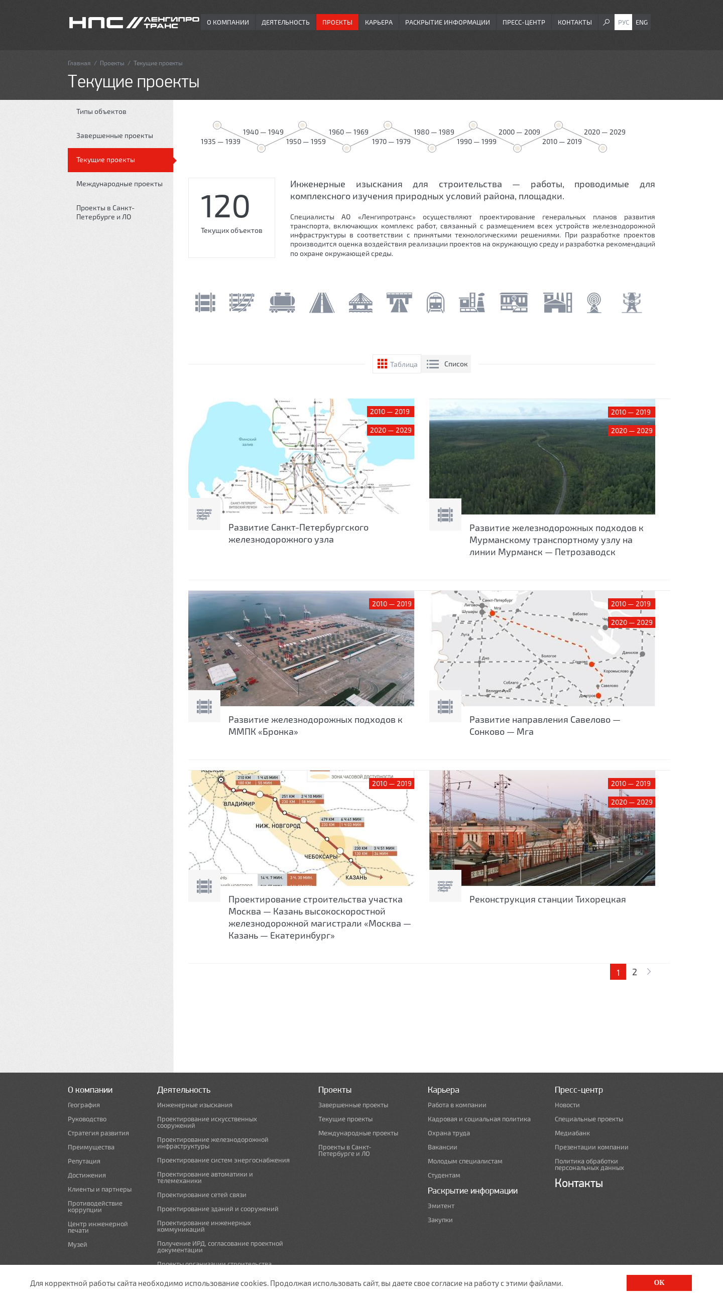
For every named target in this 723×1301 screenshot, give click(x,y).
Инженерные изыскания (194, 1105)
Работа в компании (457, 1105)
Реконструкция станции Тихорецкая (547, 898)
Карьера (379, 22)
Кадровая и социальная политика (479, 1119)
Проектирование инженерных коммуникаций (204, 1226)
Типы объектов (101, 111)
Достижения (87, 1175)
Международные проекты (119, 183)
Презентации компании (592, 1147)
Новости (567, 1105)
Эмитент (441, 1206)
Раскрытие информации (447, 22)
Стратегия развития (98, 1133)
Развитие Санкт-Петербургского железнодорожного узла (298, 533)
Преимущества (91, 1147)
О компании (228, 22)
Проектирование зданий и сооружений (218, 1209)
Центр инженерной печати (98, 1227)
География (84, 1105)
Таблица (404, 364)
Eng (642, 22)
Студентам (444, 1175)
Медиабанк (572, 1133)
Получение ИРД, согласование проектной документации (220, 1246)
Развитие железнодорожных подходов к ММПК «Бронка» (315, 725)
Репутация (84, 1161)
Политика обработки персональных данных (589, 1164)
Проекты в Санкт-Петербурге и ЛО (105, 212)
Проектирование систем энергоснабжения (223, 1160)
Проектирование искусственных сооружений (207, 1122)
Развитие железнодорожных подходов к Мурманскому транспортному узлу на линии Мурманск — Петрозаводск (556, 539)
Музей (77, 1244)
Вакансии (442, 1147)
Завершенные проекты (114, 135)
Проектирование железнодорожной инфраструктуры (213, 1142)
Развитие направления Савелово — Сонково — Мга (545, 725)
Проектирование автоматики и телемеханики (205, 1177)
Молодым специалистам (465, 1161)
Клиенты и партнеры (100, 1189)
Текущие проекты (105, 159)
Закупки (440, 1220)
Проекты (337, 22)
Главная (79, 62)
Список (456, 363)
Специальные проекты (589, 1119)
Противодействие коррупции (95, 1206)
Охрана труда (449, 1133)
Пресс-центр (524, 22)
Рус (623, 22)
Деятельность (286, 22)
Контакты (575, 22)
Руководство (87, 1119)
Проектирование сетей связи (202, 1195)
